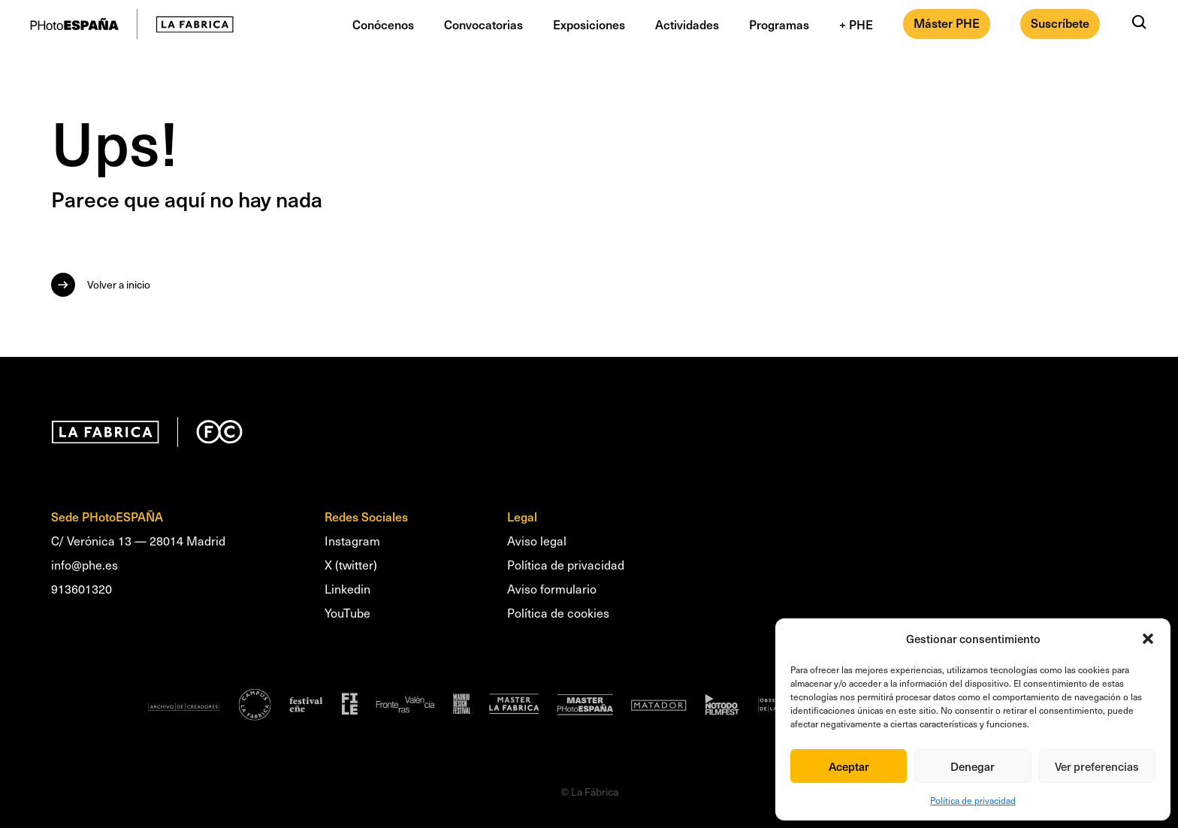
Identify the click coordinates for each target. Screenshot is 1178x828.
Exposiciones (589, 24)
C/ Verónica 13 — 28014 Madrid (138, 540)
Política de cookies (558, 613)
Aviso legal (536, 540)
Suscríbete (1060, 22)
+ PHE (856, 24)
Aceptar (849, 766)
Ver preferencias (1097, 766)
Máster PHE (947, 22)
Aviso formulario (552, 589)
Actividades (687, 24)
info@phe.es (84, 565)
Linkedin (347, 589)
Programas (779, 24)
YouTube (347, 613)
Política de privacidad (973, 800)
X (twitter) (351, 565)
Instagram (352, 540)
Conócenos (383, 24)
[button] (1147, 638)
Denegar (972, 766)
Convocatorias (483, 24)
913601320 (81, 589)
